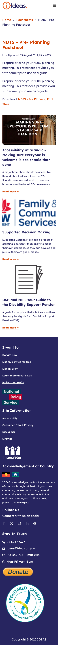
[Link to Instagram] (19, 523)
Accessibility (10, 418)
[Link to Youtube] (34, 523)
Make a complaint (13, 382)
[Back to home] (14, 5)
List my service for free (16, 361)
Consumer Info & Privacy (17, 425)
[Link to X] (11, 523)
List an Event (10, 368)
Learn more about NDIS (17, 375)
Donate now (9, 355)
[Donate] (18, 571)
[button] (54, 5)
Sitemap (7, 438)
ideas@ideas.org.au (21, 548)
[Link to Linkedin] (27, 523)
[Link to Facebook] (3, 523)
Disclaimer (8, 431)
